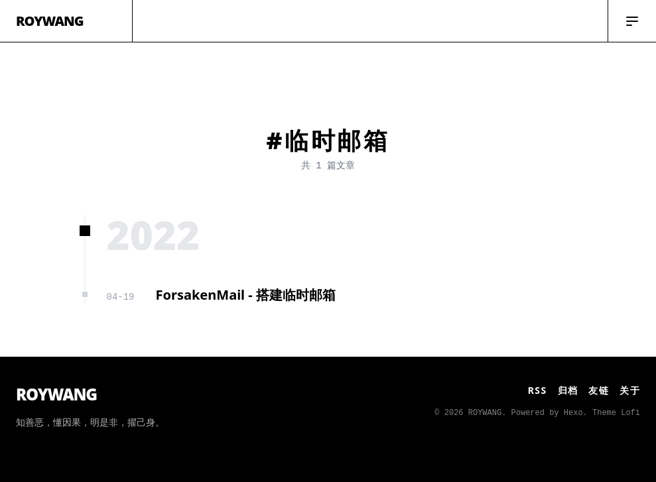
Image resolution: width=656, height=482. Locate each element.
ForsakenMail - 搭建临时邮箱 (246, 295)
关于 (630, 390)
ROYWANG (50, 21)
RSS (537, 390)
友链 (598, 390)
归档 (568, 390)
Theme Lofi (616, 413)
